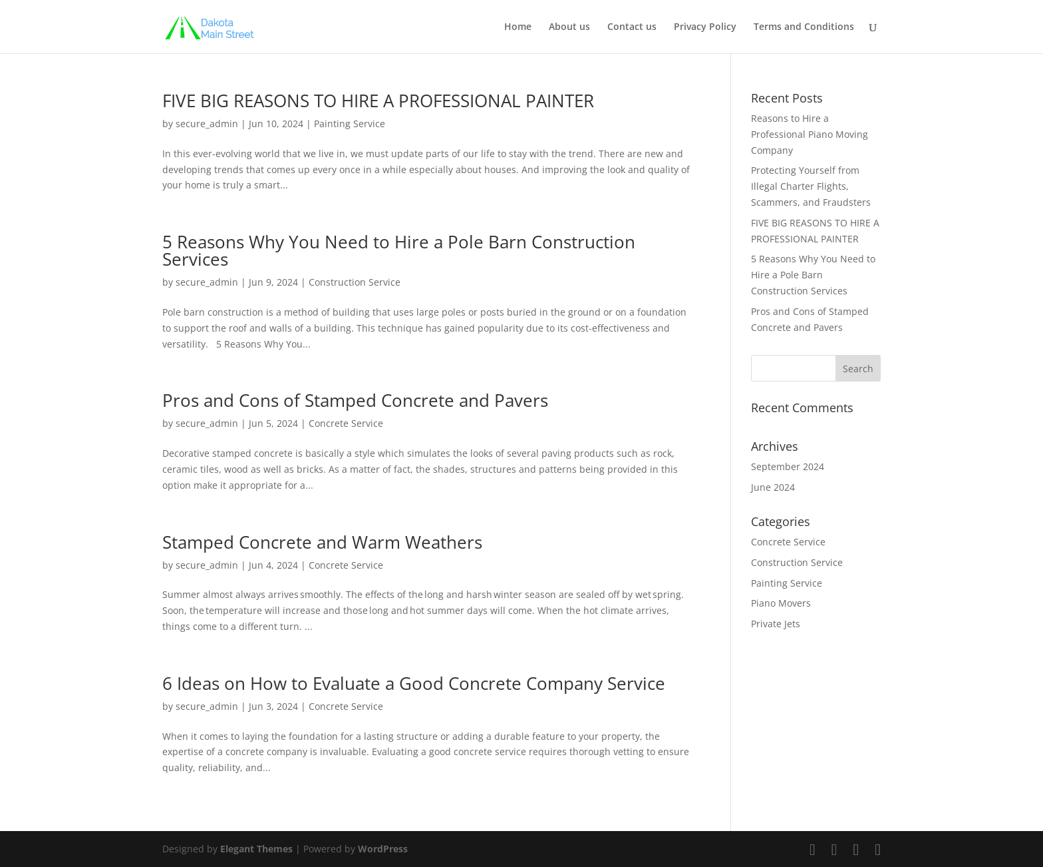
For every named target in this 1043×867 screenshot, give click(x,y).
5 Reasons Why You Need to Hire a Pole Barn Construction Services (398, 250)
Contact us (632, 27)
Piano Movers (781, 603)
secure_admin (207, 123)
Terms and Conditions (804, 27)
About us (569, 27)
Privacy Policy (705, 27)
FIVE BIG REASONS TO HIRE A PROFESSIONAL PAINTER (380, 101)
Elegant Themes (256, 848)
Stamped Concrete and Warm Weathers (324, 542)
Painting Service (349, 123)
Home (517, 27)
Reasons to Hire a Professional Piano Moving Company (809, 134)
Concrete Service (346, 423)
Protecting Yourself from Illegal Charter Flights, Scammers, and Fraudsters (812, 186)
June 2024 (773, 487)
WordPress (383, 848)
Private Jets (775, 623)
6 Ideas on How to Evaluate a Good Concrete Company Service (416, 683)
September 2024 (787, 466)
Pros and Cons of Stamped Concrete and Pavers (357, 400)
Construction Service (354, 282)
